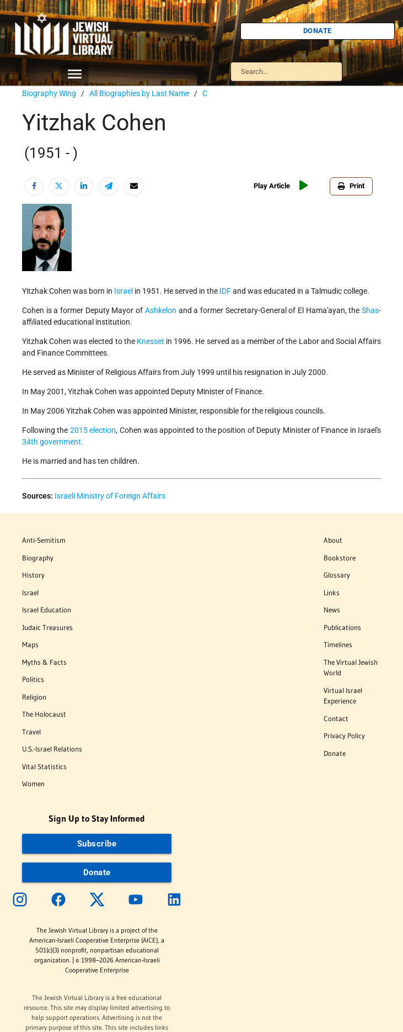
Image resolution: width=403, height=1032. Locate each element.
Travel (31, 731)
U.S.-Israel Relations (52, 748)
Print (351, 186)
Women (33, 783)
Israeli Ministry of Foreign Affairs (110, 495)
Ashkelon (160, 310)
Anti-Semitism (44, 540)
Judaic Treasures (47, 627)
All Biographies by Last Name (139, 93)
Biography (37, 557)
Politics (33, 679)
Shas (370, 310)
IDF (225, 291)
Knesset (150, 341)
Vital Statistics (44, 766)
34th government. (52, 441)
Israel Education (46, 609)
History (33, 574)
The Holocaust (44, 714)
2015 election (93, 430)
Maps (30, 644)
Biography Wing (49, 93)
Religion (34, 696)
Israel (123, 291)
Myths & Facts (44, 662)
